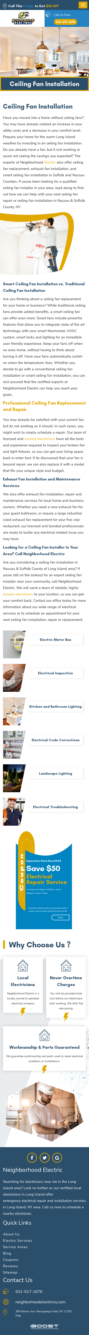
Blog (7, 1253)
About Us (11, 1234)
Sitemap (10, 1272)
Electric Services (17, 1240)
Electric (50, 162)
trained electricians (18, 594)
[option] (46, 880)
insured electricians (39, 438)
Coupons (10, 1259)
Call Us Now (62, 15)
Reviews (10, 1266)
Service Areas (15, 1247)
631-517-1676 (65, 22)
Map (18, 1315)
